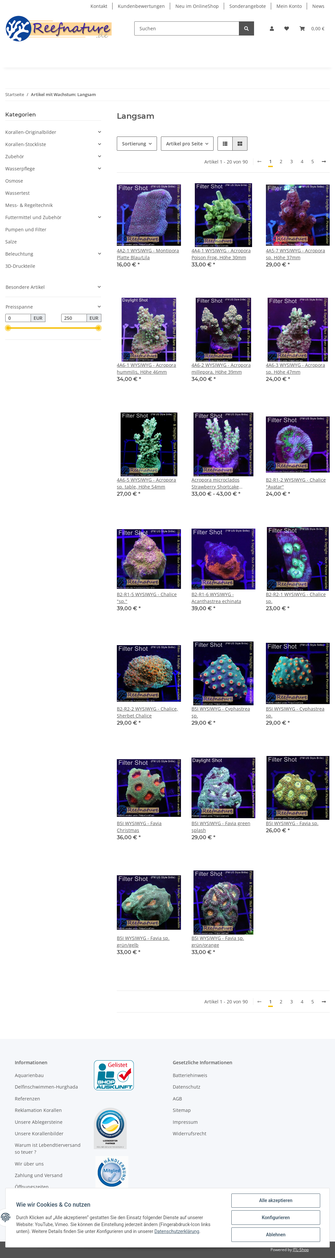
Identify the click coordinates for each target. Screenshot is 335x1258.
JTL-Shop (301, 1249)
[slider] (8, 328)
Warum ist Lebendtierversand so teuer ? (48, 1148)
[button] (272, 28)
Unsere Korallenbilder (39, 1133)
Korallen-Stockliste (25, 144)
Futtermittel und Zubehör (33, 217)
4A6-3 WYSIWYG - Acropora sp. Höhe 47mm (295, 368)
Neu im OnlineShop (197, 6)
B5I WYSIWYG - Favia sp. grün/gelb (143, 941)
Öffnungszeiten (32, 1187)
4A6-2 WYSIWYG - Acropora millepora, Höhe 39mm (221, 368)
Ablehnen (275, 1234)
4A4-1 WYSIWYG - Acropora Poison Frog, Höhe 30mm (221, 254)
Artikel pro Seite (184, 143)
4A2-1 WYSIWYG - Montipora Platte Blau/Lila (148, 254)
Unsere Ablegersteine (39, 1122)
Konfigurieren (276, 1217)
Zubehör (14, 156)
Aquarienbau (29, 1075)
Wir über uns (29, 1164)
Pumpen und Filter (25, 229)
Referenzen (27, 1098)
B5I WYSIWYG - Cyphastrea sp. (221, 712)
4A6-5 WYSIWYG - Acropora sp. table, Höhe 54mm (146, 483)
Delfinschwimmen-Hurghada (46, 1087)
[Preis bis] (74, 318)
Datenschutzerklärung (176, 1231)
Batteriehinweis (190, 1075)
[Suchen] (186, 28)
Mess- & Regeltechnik (29, 205)
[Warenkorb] (312, 28)
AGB (177, 1098)
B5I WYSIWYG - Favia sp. (292, 823)
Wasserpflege (20, 168)
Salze (11, 242)
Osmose (14, 181)
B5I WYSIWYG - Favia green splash (221, 826)
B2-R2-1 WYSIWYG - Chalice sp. (296, 597)
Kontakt (98, 6)
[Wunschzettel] (286, 28)
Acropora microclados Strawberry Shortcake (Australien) (216, 483)
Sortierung (134, 143)
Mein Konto (289, 6)
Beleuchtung (19, 254)
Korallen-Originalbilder (30, 132)
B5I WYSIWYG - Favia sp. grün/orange (218, 941)
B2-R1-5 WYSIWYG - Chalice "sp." (147, 597)
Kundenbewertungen (141, 6)
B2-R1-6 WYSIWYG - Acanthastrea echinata (216, 597)
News (318, 6)
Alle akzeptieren (275, 1200)
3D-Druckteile (20, 266)
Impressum (185, 1122)
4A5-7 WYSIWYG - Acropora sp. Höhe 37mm (295, 254)
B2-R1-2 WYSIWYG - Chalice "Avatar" (296, 483)
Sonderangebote (247, 6)
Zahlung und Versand (39, 1175)
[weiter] (324, 161)
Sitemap (182, 1110)
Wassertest (17, 193)
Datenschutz (186, 1087)
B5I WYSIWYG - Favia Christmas (139, 826)
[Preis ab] (18, 318)
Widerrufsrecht (189, 1133)
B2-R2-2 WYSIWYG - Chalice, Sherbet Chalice (147, 712)
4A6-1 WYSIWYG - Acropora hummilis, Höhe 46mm (146, 368)
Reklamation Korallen (38, 1110)
